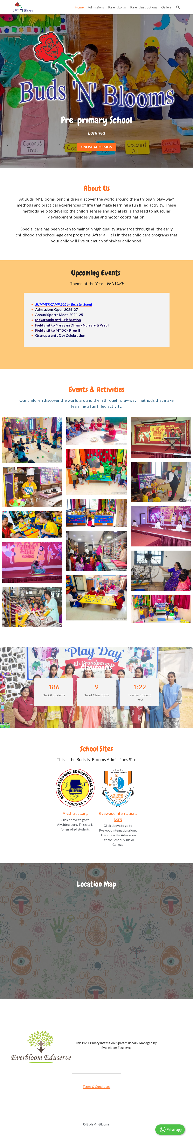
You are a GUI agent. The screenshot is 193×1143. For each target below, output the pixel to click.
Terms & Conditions (96, 1086)
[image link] (75, 788)
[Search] (178, 7)
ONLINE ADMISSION (96, 147)
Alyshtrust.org (75, 813)
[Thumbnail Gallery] (32, 440)
